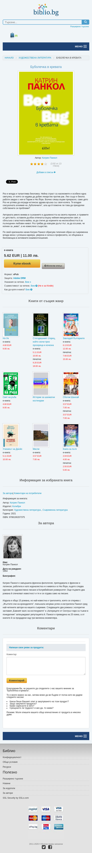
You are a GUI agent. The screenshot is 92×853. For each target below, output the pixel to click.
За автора (8, 493)
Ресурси (7, 767)
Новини (6, 783)
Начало (9, 58)
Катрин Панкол (49, 158)
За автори (8, 793)
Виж (28, 282)
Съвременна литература (55, 510)
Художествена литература (35, 58)
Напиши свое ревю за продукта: (26, 647)
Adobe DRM (19, 278)
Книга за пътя (70, 449)
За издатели (9, 788)
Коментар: (12, 654)
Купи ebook (22, 263)
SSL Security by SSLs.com (16, 798)
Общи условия (10, 762)
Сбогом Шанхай (71, 397)
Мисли (36, 449)
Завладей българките (74, 338)
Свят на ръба (9, 397)
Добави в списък (46, 172)
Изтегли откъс (53, 266)
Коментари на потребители (27, 493)
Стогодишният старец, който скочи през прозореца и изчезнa (44, 341)
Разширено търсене (79, 26)
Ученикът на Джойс (12, 449)
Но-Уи (6, 338)
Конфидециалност (12, 757)
